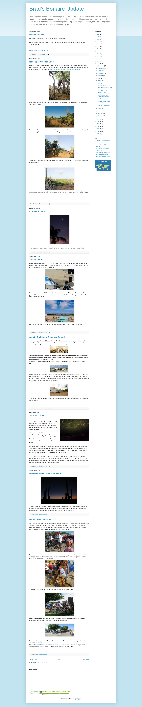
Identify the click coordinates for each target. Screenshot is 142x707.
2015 (98, 51)
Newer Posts (33, 659)
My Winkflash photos (102, 154)
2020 (98, 39)
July (99, 78)
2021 (98, 36)
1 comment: (42, 54)
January (100, 116)
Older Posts (85, 659)
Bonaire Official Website (103, 140)
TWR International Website (103, 156)
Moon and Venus (37, 211)
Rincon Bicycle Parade (40, 519)
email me (98, 143)
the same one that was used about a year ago (65, 69)
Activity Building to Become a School (47, 337)
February (100, 113)
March (100, 111)
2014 (98, 54)
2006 (98, 126)
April (99, 108)
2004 (98, 131)
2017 (98, 46)
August (100, 75)
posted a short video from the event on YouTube (51, 645)
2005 (98, 129)
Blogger (78, 699)
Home (59, 659)
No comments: (43, 203)
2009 (98, 119)
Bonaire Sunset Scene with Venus (45, 474)
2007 (98, 124)
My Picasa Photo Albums (103, 152)
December (101, 66)
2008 (98, 121)
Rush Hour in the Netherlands (38, 50)
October (100, 70)
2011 (98, 61)
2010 (98, 63)
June (99, 80)
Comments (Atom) (42, 662)
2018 (98, 44)
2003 (98, 134)
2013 (98, 56)
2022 (98, 34)
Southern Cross (36, 415)
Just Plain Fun (36, 259)
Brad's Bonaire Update (56, 9)
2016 (98, 49)
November (101, 68)
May (99, 83)
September (101, 73)
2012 (98, 58)
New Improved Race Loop (41, 62)
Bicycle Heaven (36, 35)
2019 (98, 41)
